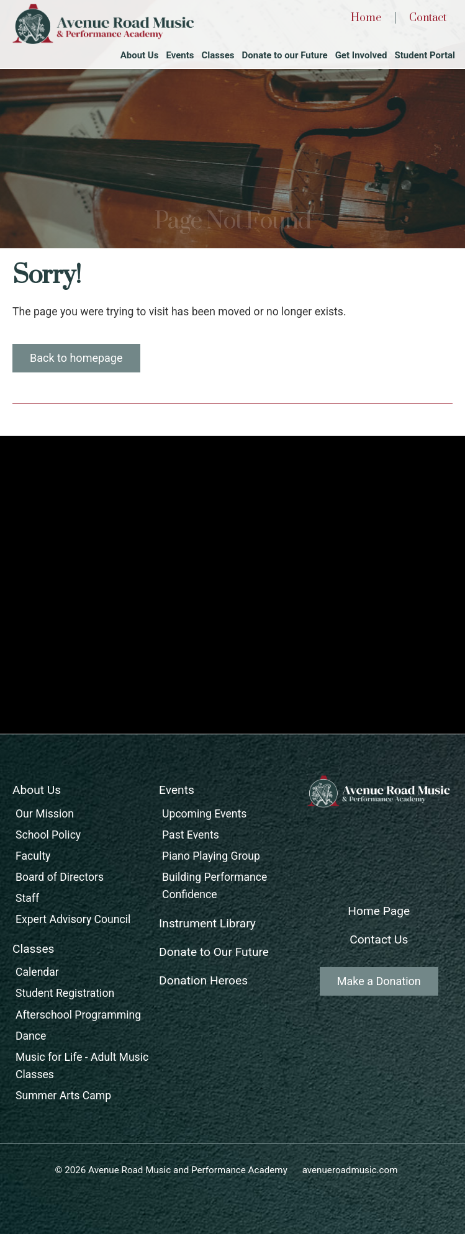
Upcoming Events (204, 814)
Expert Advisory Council (73, 919)
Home (366, 18)
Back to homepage (76, 357)
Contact (427, 18)
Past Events (190, 835)
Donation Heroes (203, 980)
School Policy (48, 835)
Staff (27, 898)
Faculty (33, 856)
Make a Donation (379, 981)
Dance (31, 1036)
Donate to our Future (285, 55)
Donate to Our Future (214, 952)
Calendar (37, 972)
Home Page (379, 911)
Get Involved (361, 55)
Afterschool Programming (78, 1015)
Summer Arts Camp (63, 1095)
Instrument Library (207, 923)
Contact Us (379, 939)
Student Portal (425, 55)
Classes (217, 55)
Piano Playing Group (211, 856)
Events (180, 55)
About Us (139, 55)
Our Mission (45, 814)
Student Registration (65, 993)
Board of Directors (60, 877)
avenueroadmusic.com (350, 1170)
